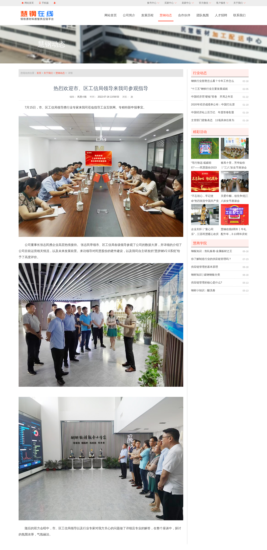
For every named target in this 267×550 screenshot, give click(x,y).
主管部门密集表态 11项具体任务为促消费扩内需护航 (212, 121)
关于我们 (239, 3)
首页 (39, 73)
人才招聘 (221, 15)
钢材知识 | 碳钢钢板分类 (205, 274)
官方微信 (205, 3)
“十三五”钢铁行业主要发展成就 (209, 88)
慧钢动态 (166, 15)
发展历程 (147, 15)
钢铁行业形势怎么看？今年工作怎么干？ (212, 82)
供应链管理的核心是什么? (206, 282)
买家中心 (170, 3)
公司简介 (129, 15)
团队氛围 (202, 15)
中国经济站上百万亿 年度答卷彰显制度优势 (212, 113)
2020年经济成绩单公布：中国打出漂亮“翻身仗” (213, 105)
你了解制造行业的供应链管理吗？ (211, 258)
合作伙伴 (184, 15)
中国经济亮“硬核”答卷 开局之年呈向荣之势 (212, 97)
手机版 (44, 3)
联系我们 (239, 15)
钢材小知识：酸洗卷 (203, 290)
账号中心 (153, 3)
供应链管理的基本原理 (204, 266)
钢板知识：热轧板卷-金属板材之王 (211, 251)
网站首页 (29, 3)
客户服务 (222, 3)
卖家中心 (188, 3)
